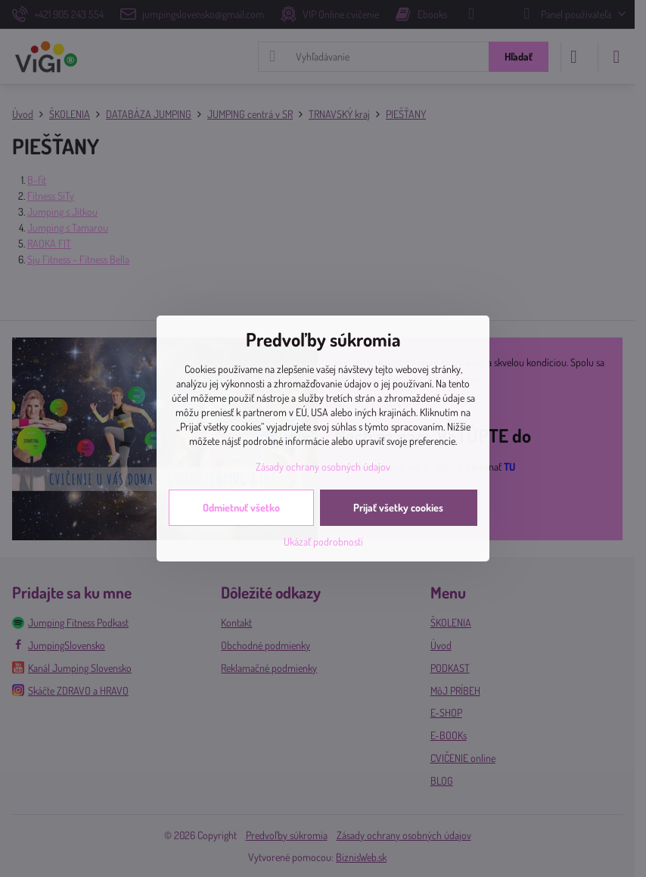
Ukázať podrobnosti (323, 541)
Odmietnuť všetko (241, 507)
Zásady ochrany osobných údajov (323, 466)
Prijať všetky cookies (398, 507)
